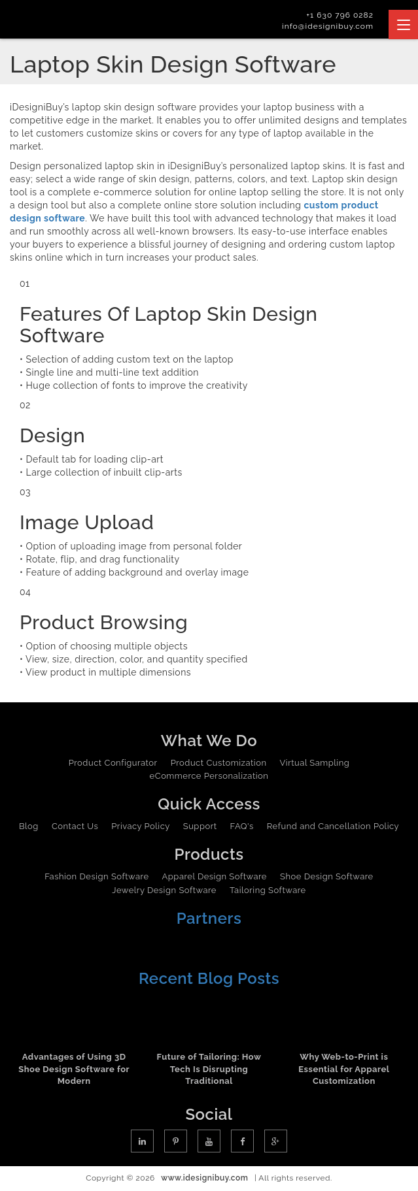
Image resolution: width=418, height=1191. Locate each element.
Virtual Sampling (315, 763)
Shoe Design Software (327, 876)
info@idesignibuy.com (328, 26)
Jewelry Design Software (164, 890)
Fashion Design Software (96, 876)
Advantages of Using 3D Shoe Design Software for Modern (74, 1069)
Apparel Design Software (214, 876)
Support (200, 826)
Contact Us (75, 826)
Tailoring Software (268, 890)
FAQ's (242, 826)
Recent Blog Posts (209, 978)
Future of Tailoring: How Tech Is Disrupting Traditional (209, 1069)
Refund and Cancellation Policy (333, 826)
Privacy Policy (140, 826)
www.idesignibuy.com (204, 1178)
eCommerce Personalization (209, 776)
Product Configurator (113, 763)
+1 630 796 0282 (340, 15)
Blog (29, 826)
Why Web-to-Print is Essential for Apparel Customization (343, 1069)
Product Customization (219, 763)
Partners (209, 918)
